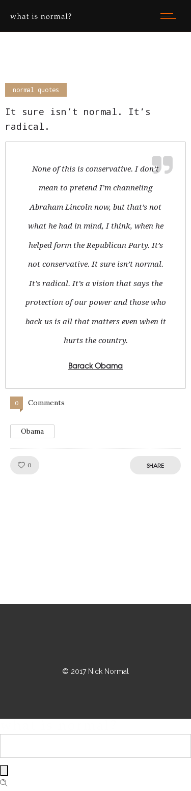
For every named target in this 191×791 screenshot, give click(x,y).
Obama (32, 431)
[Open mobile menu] (170, 16)
